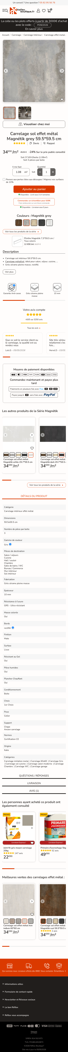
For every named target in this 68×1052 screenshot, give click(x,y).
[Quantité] (46, 172)
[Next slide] (62, 71)
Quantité (41, 167)
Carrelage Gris (56, 761)
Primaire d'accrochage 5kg (53, 847)
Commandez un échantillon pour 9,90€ (34, 201)
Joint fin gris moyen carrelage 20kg (17, 849)
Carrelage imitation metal (16, 761)
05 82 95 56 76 (47, 2)
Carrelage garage (39, 766)
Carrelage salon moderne (40, 763)
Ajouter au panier (34, 189)
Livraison (34, 783)
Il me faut (16, 167)
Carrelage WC (22, 766)
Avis (34, 791)
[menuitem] (9, 113)
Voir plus (9, 271)
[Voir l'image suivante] (32, 435)
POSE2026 (42, 25)
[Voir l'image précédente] (5, 435)
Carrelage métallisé (14, 261)
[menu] (5, 11)
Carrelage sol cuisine (16, 763)
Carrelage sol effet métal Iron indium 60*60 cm (17, 927)
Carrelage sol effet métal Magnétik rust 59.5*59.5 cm (54, 927)
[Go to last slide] (6, 71)
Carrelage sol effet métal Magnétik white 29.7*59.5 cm (17, 460)
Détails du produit (34, 496)
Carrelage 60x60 (39, 761)
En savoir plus (34, 29)
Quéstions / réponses (34, 775)
